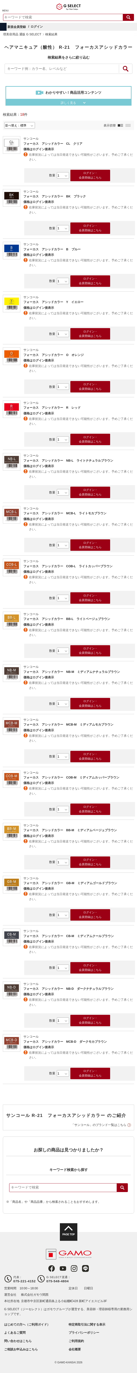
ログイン (37, 26)
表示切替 (110, 125)
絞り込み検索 (125, 69)
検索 (122, 1187)
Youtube (62, 1268)
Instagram (74, 1268)
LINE (85, 1268)
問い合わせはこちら (18, 1341)
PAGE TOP (68, 1234)
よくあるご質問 (15, 1332)
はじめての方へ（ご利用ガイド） (27, 1324)
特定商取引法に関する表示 (87, 1324)
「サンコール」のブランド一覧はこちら (98, 1125)
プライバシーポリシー (84, 1332)
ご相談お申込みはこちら (21, 1349)
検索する (128, 17)
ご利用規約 (76, 1341)
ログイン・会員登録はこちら (90, 175)
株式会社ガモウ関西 (35, 1294)
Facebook (51, 1268)
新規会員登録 (16, 27)
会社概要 (75, 1349)
